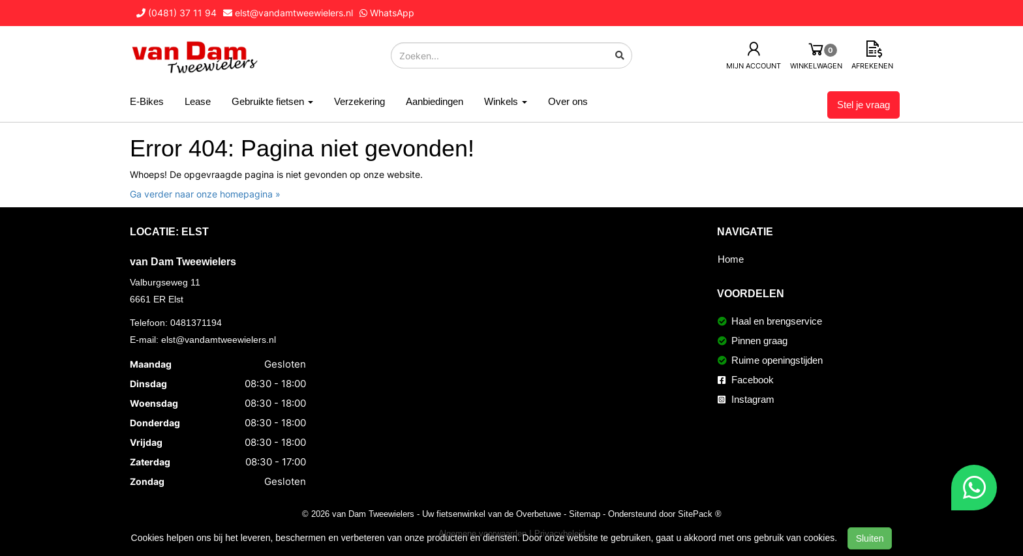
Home (731, 259)
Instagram (746, 399)
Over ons (568, 101)
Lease (198, 101)
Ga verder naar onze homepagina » (205, 193)
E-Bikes (147, 101)
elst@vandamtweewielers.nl (218, 339)
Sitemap (584, 513)
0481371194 (196, 322)
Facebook (746, 379)
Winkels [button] (505, 101)
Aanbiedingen (434, 101)
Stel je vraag (863, 104)
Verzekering (359, 101)
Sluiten (870, 538)
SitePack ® (700, 513)
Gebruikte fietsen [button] (272, 101)
